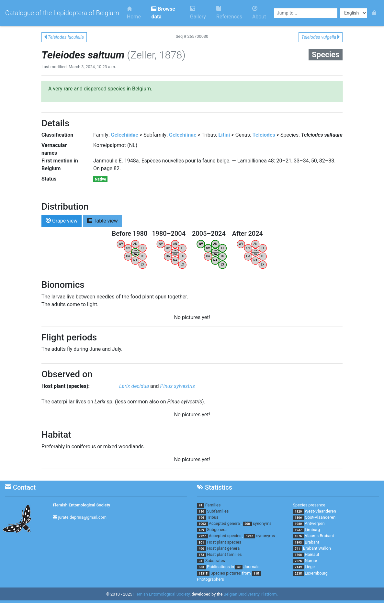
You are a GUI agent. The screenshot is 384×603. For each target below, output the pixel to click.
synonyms (262, 523)
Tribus (212, 517)
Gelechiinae (182, 135)
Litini (224, 135)
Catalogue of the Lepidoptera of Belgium (62, 13)
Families (213, 505)
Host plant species (224, 542)
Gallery (198, 13)
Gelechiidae (124, 135)
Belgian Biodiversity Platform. (251, 594)
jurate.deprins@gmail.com (82, 517)
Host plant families (224, 554)
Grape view (61, 220)
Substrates (215, 560)
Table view (102, 220)
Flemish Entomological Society (81, 505)
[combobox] (305, 13)
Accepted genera (224, 523)
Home (134, 13)
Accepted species (225, 535)
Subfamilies (218, 511)
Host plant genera (223, 548)
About (259, 13)
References (229, 13)
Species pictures (225, 573)
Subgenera (217, 529)
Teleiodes (264, 135)
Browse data (163, 13)
